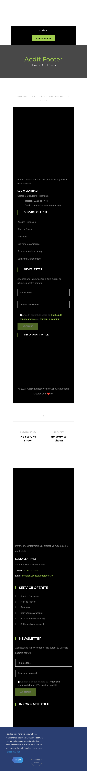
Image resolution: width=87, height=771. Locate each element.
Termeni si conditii (49, 319)
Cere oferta (43, 38)
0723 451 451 (41, 200)
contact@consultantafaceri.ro (47, 205)
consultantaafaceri (52, 96)
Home (34, 65)
